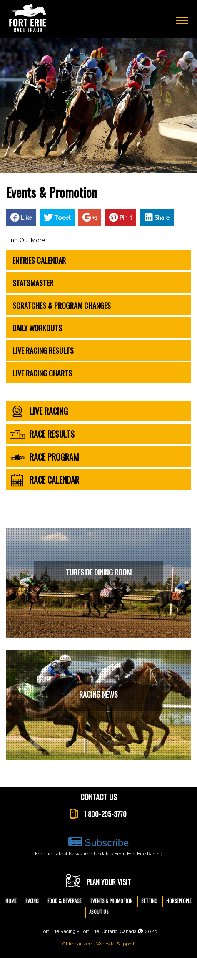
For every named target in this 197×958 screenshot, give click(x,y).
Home (11, 900)
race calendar (44, 480)
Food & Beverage (64, 900)
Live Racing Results (43, 350)
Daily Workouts (37, 328)
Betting (149, 900)
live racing (38, 411)
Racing (32, 900)
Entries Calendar (39, 260)
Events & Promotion (111, 900)
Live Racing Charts (42, 373)
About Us (98, 911)
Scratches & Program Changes (61, 305)
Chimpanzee (77, 944)
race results (42, 434)
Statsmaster (32, 282)
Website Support (115, 944)
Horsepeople (179, 900)
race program (44, 457)
